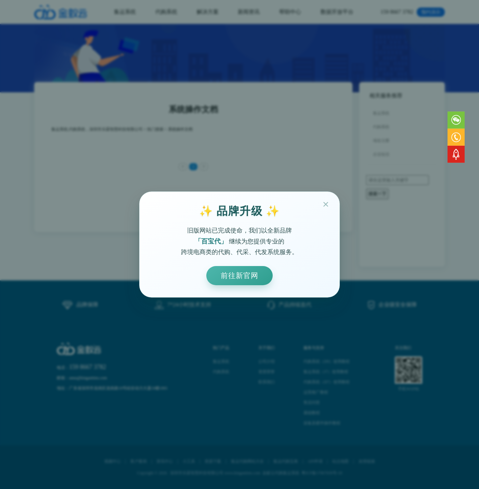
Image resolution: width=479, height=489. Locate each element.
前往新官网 (239, 275)
